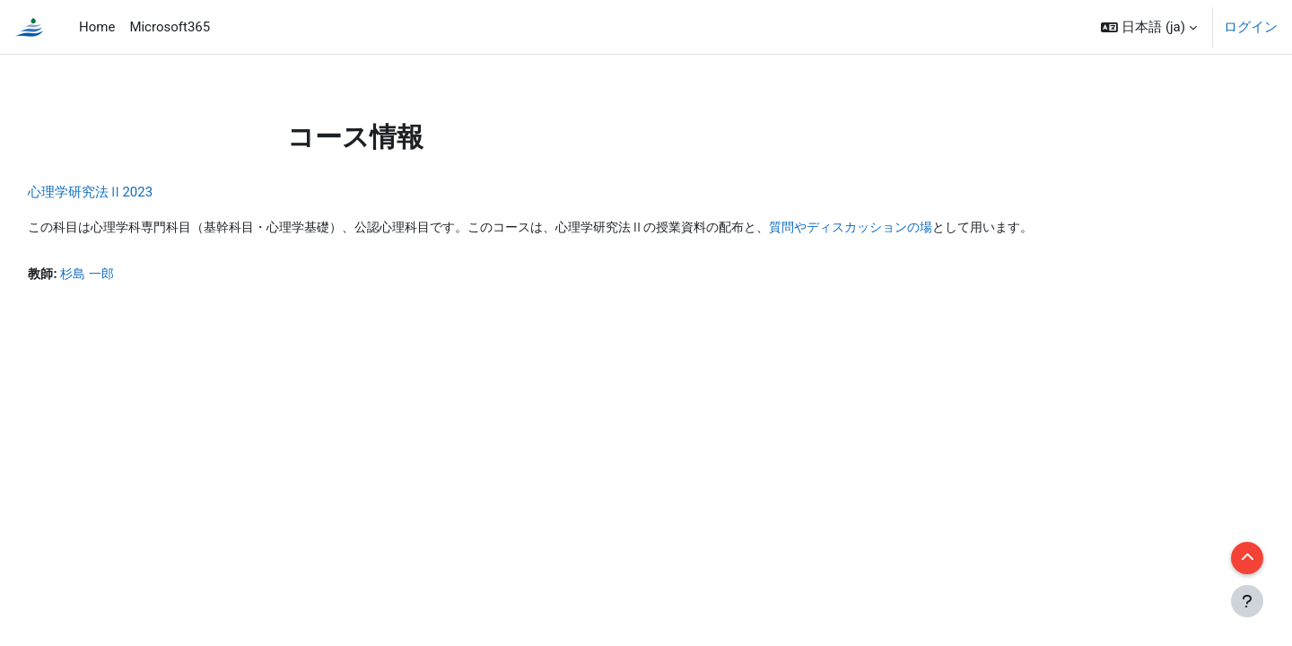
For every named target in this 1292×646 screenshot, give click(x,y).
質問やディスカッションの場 (949, 228)
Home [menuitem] (97, 27)
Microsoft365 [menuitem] (169, 27)
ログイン (1251, 27)
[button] (1149, 27)
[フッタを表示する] (1247, 601)
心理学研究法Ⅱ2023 (130, 192)
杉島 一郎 (131, 275)
